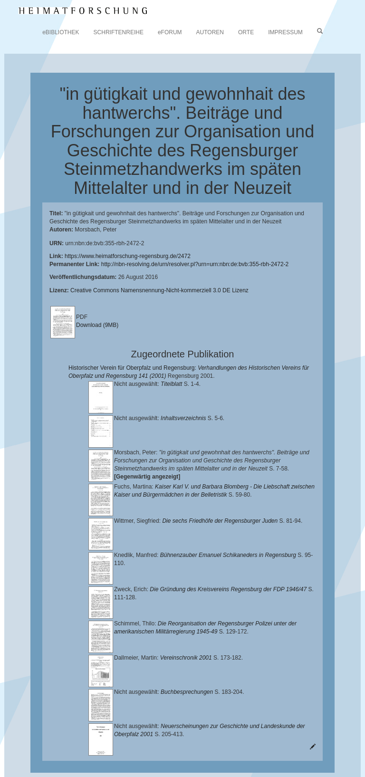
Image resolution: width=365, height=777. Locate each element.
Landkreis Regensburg (164, 741)
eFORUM (170, 32)
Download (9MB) (97, 325)
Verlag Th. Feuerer (162, 749)
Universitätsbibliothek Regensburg (272, 726)
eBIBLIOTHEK (60, 32)
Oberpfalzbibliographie (118, 756)
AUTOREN (210, 32)
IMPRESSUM (285, 32)
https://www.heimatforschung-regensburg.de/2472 (128, 256)
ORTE (246, 32)
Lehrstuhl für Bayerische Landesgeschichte (124, 734)
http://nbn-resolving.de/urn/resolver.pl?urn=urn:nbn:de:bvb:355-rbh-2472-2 (195, 264)
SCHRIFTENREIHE (119, 32)
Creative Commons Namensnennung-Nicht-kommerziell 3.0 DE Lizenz (159, 290)
